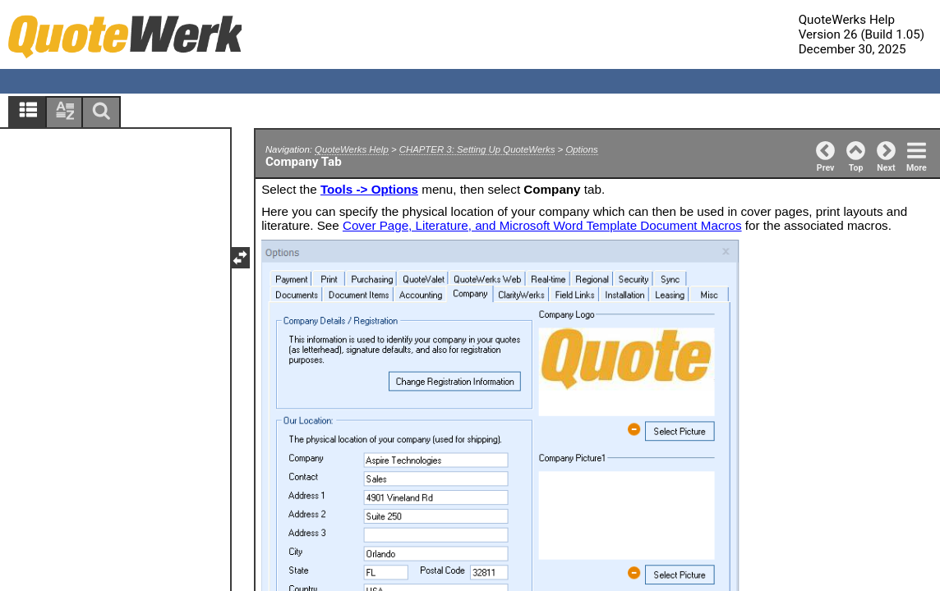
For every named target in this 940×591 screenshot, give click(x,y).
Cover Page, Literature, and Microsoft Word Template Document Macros (542, 225)
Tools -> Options (369, 189)
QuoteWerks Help (352, 149)
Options (581, 149)
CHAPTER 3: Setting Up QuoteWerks (477, 149)
